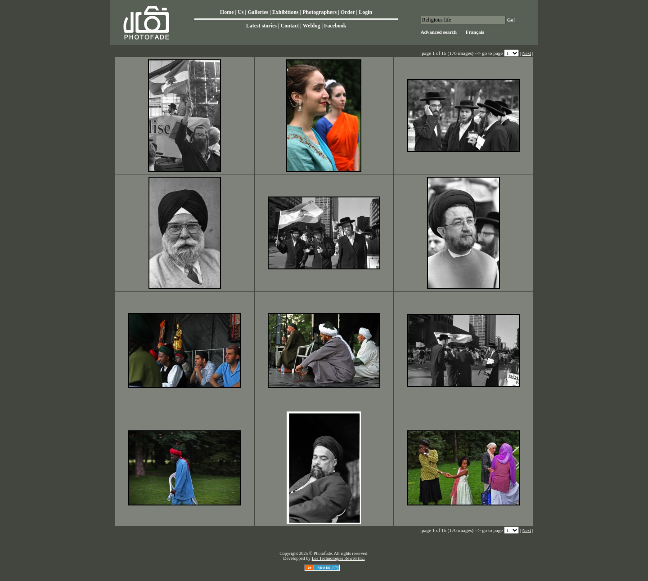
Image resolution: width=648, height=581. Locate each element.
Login (365, 12)
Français (475, 32)
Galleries (258, 12)
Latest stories (261, 25)
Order (348, 12)
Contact (290, 25)
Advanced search (439, 32)
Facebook (335, 25)
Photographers (319, 12)
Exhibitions (285, 12)
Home (227, 12)
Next (526, 53)
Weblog (311, 25)
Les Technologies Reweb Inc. (338, 558)
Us (240, 12)
